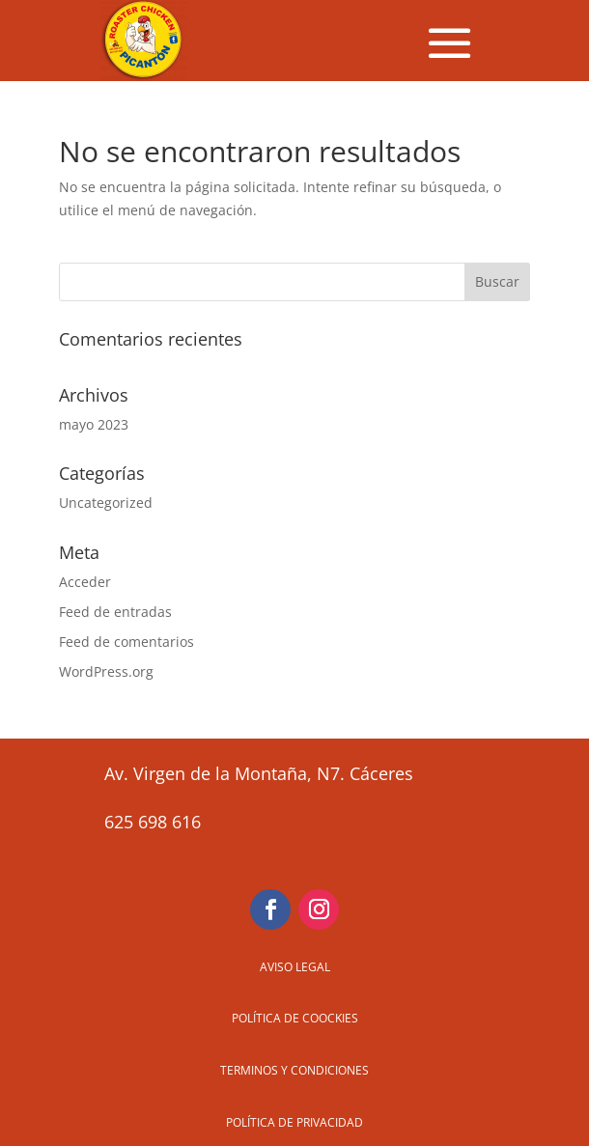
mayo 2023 (93, 424)
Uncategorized (106, 502)
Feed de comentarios (126, 641)
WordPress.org (106, 671)
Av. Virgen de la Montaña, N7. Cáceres (258, 773)
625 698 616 (152, 821)
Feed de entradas (115, 611)
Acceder (85, 582)
